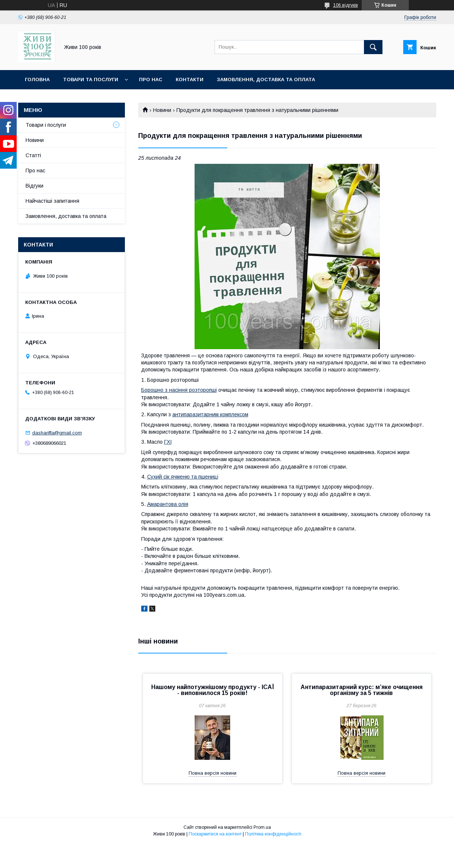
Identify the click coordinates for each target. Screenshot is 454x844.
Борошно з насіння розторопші (179, 390)
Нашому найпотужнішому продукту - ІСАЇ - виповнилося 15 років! (212, 690)
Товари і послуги (46, 125)
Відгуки (34, 186)
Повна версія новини (212, 773)
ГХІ (168, 442)
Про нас (150, 79)
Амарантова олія (167, 504)
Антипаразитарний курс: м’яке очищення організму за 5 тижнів (361, 690)
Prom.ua (262, 827)
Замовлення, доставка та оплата (266, 79)
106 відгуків (345, 5)
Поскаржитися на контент (215, 834)
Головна (37, 79)
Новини (162, 110)
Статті (33, 155)
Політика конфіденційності (273, 834)
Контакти (189, 79)
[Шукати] (373, 47)
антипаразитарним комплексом (210, 414)
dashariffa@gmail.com (57, 433)
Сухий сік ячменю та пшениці (182, 477)
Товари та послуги (90, 79)
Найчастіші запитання (52, 201)
